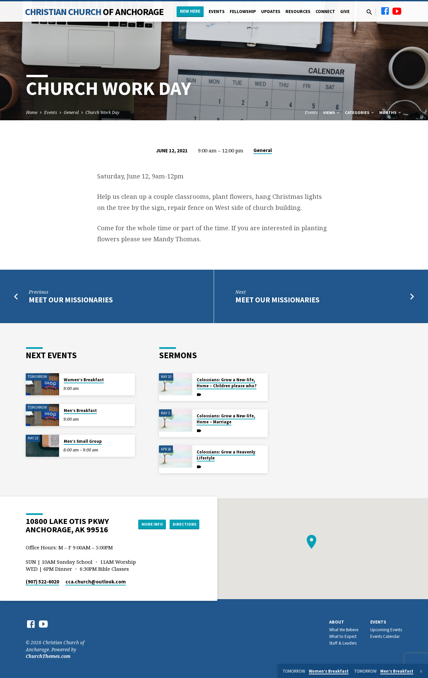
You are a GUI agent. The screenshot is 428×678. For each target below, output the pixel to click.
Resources (297, 11)
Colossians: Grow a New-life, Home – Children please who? (226, 383)
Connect (325, 11)
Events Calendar (385, 636)
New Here (190, 11)
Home (31, 112)
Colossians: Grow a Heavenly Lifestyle (226, 455)
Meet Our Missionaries (71, 299)
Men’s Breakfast (80, 410)
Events (217, 11)
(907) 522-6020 (42, 581)
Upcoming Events (386, 630)
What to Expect (343, 636)
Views (332, 112)
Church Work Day (102, 112)
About (336, 622)
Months (390, 112)
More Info (145, 524)
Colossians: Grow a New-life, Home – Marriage (226, 419)
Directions (183, 524)
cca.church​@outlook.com (95, 581)
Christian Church (94, 12)
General (71, 112)
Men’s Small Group (83, 441)
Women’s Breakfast (84, 380)
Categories (360, 112)
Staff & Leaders (343, 643)
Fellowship (243, 11)
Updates (270, 11)
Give (345, 11)
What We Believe (343, 630)
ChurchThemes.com (48, 656)
